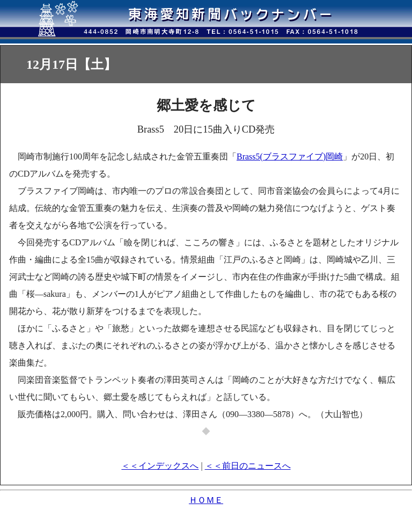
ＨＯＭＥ (206, 500)
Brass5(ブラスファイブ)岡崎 (290, 156)
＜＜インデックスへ (159, 465)
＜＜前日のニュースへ (248, 465)
